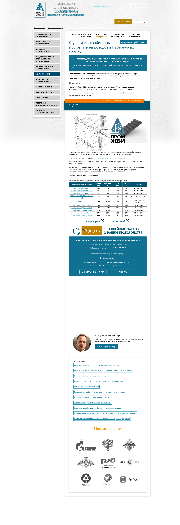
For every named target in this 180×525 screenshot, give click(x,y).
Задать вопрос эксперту (106, 347)
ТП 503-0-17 (128, 101)
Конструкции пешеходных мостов (106, 365)
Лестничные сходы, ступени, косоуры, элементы (92, 403)
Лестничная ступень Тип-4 (81, 213)
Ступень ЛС (81, 202)
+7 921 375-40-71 (139, 4)
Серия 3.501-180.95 (116, 101)
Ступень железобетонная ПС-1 (81, 188)
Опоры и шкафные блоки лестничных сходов (91, 397)
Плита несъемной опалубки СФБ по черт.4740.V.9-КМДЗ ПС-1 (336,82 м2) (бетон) (105, 413)
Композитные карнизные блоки (86, 387)
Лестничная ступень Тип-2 (81, 208)
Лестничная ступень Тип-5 (81, 215)
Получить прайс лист (133, 42)
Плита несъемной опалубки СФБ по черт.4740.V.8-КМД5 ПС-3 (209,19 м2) (102, 419)
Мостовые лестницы (55, 28)
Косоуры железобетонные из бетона (88, 408)
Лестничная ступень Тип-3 (81, 210)
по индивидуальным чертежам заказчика (110, 158)
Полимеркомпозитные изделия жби (118, 370)
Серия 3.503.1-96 (102, 101)
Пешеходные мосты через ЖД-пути (87, 370)
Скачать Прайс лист (93, 272)
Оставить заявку (123, 22)
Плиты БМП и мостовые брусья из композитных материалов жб (98, 381)
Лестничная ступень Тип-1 (81, 205)
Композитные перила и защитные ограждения (92, 376)
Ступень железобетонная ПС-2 (81, 191)
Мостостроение (39, 28)
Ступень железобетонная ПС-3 (81, 193)
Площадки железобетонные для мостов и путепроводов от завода (99, 392)
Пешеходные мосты (82, 365)
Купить (123, 272)
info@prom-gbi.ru (102, 9)
